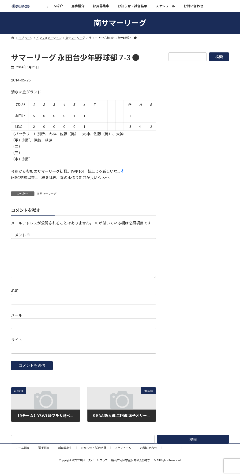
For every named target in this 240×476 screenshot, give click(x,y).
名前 (15, 298)
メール (16, 322)
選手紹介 (43, 455)
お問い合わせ (148, 455)
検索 (219, 57)
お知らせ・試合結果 (93, 455)
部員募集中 (65, 455)
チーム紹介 (22, 455)
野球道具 (171, 455)
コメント (20, 235)
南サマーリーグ (46, 193)
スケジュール (123, 455)
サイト (16, 347)
